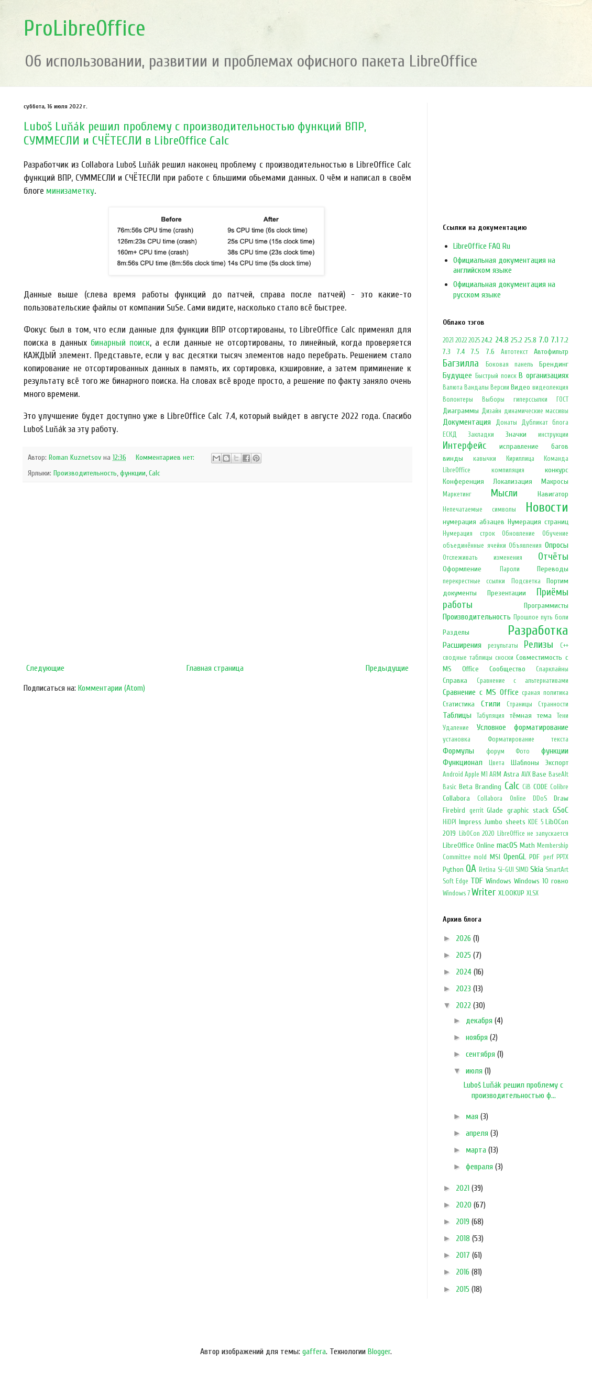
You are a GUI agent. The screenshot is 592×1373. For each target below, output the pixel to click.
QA (471, 868)
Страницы (519, 704)
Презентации (506, 593)
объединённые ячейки (474, 545)
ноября (478, 1037)
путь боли (554, 617)
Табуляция (491, 715)
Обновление (518, 533)
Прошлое (526, 617)
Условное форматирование (523, 727)
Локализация (512, 481)
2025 (474, 340)
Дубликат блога (544, 422)
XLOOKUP (511, 893)
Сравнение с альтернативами (522, 680)
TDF (476, 880)
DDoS (540, 798)
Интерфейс (464, 445)
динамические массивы (536, 411)
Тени (562, 715)
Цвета (497, 763)
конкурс (556, 470)
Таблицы (457, 715)
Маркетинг (457, 494)
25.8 (530, 340)
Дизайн (491, 411)
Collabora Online (501, 798)
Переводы (552, 568)
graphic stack (528, 810)
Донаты (506, 422)
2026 (464, 938)
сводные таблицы (467, 657)
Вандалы (476, 387)
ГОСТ (562, 399)
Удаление (456, 728)
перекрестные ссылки (474, 581)
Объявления (525, 545)
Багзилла (461, 363)
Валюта (453, 387)
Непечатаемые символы (479, 509)
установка (456, 739)
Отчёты (553, 556)
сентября (481, 1054)
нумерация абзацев (474, 521)
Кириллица (520, 458)
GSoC (560, 810)
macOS (507, 845)
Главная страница (215, 668)
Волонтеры (458, 399)
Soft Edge (455, 881)
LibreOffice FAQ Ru (481, 246)
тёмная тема (531, 715)
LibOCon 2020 (477, 833)
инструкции (553, 434)
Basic (449, 787)
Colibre (559, 787)
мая (473, 1116)
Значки (516, 434)
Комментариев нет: (166, 457)
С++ (564, 645)
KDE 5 (535, 822)
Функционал (463, 762)
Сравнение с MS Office (481, 692)
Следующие (45, 668)
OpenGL (514, 856)
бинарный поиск (120, 342)
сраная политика (545, 692)
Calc (154, 473)
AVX (526, 774)
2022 (461, 340)
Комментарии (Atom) (111, 688)
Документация (467, 422)
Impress (470, 821)
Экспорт (556, 762)
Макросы (554, 481)
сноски (504, 657)
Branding (488, 786)
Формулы (458, 751)
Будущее (457, 375)
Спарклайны (552, 669)
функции (133, 473)
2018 (464, 1238)
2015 (464, 1289)
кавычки (484, 458)
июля (475, 1071)
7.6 (490, 351)
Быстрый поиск (496, 376)
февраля (480, 1166)
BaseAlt (558, 774)
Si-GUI (506, 869)
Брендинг (553, 364)
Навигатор (553, 494)
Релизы (538, 644)
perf (548, 857)
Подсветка (526, 581)
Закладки (481, 434)
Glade (495, 810)
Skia (536, 869)
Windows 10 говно (541, 881)
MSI (495, 856)
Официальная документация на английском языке (504, 265)
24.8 (502, 340)
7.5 (475, 351)
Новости (546, 507)
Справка (455, 680)
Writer (484, 892)
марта (477, 1150)
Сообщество (507, 669)
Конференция (463, 481)
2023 (464, 988)
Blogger (379, 1351)
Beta (466, 786)
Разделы (456, 632)
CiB (526, 787)
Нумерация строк (469, 533)
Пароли (510, 569)
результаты (503, 645)
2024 (465, 972)
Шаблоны (525, 762)
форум (495, 751)
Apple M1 (476, 774)
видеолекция (550, 387)
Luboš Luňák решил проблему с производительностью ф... (513, 1090)
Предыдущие (387, 668)
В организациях (543, 375)
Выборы (493, 399)
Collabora (456, 798)
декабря (480, 1020)
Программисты (546, 605)
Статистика (459, 704)
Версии (499, 387)
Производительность (85, 473)
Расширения (462, 645)
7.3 (447, 351)
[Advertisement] (217, 572)
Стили (490, 703)
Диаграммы (461, 410)
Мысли (504, 493)
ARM (495, 774)
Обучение (555, 533)
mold (480, 857)
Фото (523, 751)
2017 (464, 1255)
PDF (534, 856)
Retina (487, 869)
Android (453, 774)
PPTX (562, 857)
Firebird (454, 810)
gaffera (314, 1351)
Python (453, 869)
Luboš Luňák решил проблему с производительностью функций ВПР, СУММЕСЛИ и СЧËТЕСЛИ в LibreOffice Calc (195, 133)
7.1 (554, 340)
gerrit (476, 810)
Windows (498, 881)
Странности (553, 704)
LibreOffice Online (469, 845)
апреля (478, 1133)
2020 (465, 1205)
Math (527, 845)
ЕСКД (450, 434)
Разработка (538, 630)
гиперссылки (530, 399)
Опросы (556, 545)
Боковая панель (509, 364)
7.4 (461, 351)
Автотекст (514, 352)
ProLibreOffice (85, 28)
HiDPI (449, 822)
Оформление (462, 568)
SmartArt (556, 869)
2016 (464, 1272)
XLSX (533, 893)
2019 (464, 1221)
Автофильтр (551, 351)
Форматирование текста (528, 739)
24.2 (486, 340)
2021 (448, 340)
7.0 (544, 340)
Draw (561, 798)
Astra (511, 774)
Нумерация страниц (538, 521)
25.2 (516, 340)
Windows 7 (456, 893)
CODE (540, 786)
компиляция (507, 470)
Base (539, 774)
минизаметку (70, 190)
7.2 (564, 340)
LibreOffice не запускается (532, 833)
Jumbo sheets (504, 821)
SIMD (522, 869)
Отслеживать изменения (482, 557)
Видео (520, 387)
